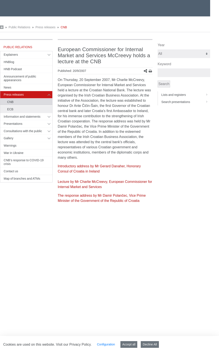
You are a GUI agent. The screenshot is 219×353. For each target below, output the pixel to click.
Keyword (164, 64)
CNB (64, 27)
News (7, 87)
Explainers (11, 54)
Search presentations (185, 102)
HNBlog (9, 62)
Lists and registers (185, 95)
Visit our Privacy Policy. (74, 344)
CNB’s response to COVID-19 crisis (24, 162)
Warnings (10, 145)
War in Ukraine (14, 153)
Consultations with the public (23, 131)
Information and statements (22, 116)
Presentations (13, 123)
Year (161, 45)
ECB (10, 109)
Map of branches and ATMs (22, 178)
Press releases (45, 27)
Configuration (106, 344)
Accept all (129, 344)
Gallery (8, 138)
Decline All (150, 344)
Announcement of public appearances (20, 78)
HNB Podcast (13, 69)
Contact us (11, 171)
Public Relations (19, 27)
